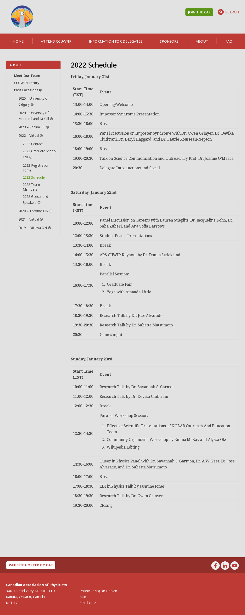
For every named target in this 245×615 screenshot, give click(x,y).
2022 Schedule (34, 177)
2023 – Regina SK (31, 127)
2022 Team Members (31, 187)
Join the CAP (199, 12)
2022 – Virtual (28, 135)
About (202, 41)
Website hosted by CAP (31, 565)
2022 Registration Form (36, 167)
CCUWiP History (26, 82)
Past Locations (26, 90)
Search (228, 12)
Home (18, 41)
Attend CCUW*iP (56, 41)
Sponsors (169, 41)
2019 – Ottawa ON (32, 227)
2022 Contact (33, 144)
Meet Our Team (27, 75)
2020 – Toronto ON (33, 211)
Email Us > (87, 602)
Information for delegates (116, 41)
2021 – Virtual (28, 219)
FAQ (228, 41)
